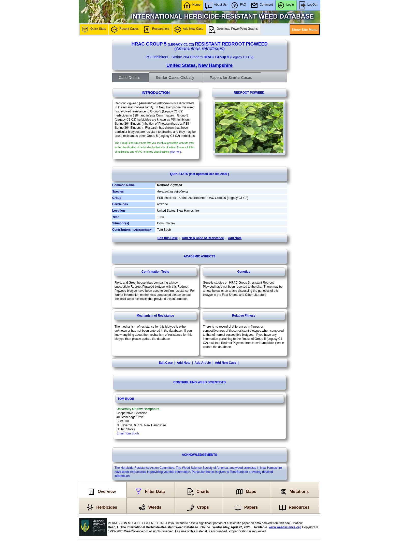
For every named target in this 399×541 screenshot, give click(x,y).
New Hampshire (215, 65)
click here (175, 151)
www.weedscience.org (285, 527)
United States (181, 65)
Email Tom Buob (128, 433)
